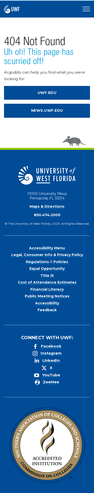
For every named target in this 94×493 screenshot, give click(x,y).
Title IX (47, 275)
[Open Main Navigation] (86, 9)
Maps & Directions (47, 206)
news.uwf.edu (47, 110)
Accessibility (47, 303)
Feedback (47, 310)
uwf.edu (47, 92)
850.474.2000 (47, 215)
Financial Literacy (47, 289)
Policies (60, 262)
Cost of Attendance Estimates (47, 282)
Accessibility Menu (47, 248)
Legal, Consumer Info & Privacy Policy (47, 255)
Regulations (37, 262)
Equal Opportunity (47, 268)
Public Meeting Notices (47, 296)
